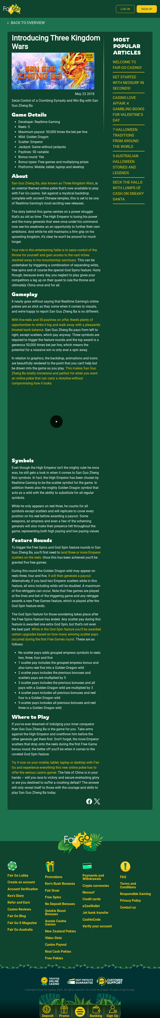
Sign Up (146, 9)
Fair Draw (52, 890)
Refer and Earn (19, 902)
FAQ (123, 877)
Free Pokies (54, 958)
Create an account (21, 882)
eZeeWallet (91, 906)
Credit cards (91, 899)
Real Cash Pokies (58, 951)
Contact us (128, 907)
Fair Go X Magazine (22, 923)
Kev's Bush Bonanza (60, 884)
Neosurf (88, 892)
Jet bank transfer (95, 913)
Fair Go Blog (17, 916)
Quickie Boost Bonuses (55, 912)
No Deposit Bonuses (60, 904)
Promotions (53, 877)
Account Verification (23, 889)
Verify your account (97, 926)
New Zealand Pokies (60, 931)
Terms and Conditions (128, 885)
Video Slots (53, 938)
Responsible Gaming (135, 894)
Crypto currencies (95, 886)
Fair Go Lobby (18, 875)
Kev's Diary (16, 896)
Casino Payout (55, 945)
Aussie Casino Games (55, 922)
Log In (125, 9)
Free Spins (53, 897)
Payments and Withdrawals (93, 877)
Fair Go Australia (20, 930)
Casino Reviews (19, 909)
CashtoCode (91, 920)
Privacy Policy (130, 901)
